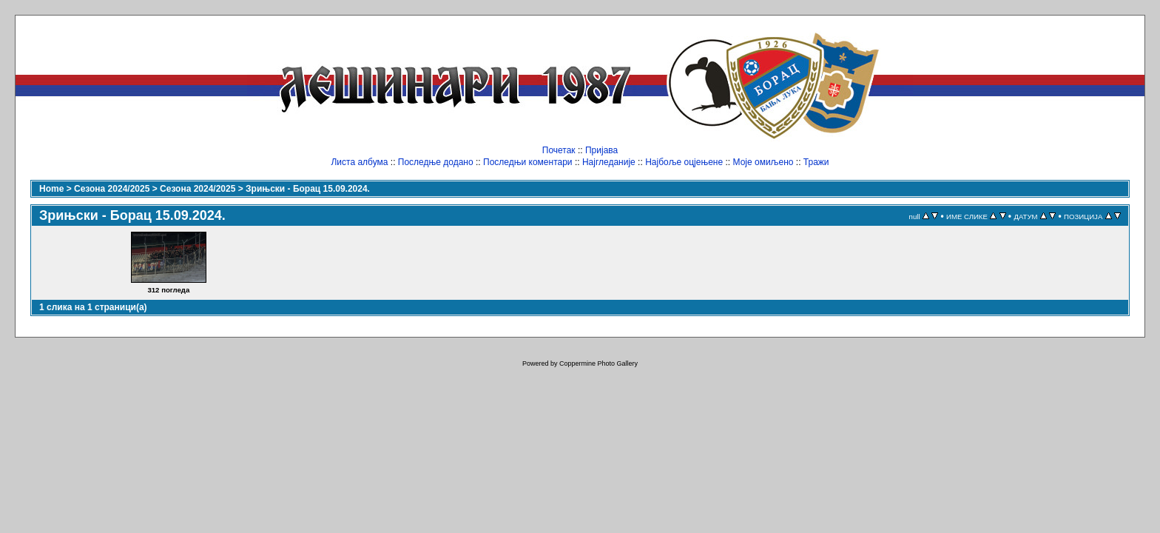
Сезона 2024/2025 (111, 189)
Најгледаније (608, 162)
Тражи (816, 162)
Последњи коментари (528, 162)
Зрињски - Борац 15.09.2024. (308, 189)
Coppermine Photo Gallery (598, 363)
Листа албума (359, 162)
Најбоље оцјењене (684, 162)
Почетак (559, 150)
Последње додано (435, 162)
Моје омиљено (763, 162)
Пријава (601, 150)
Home (51, 189)
